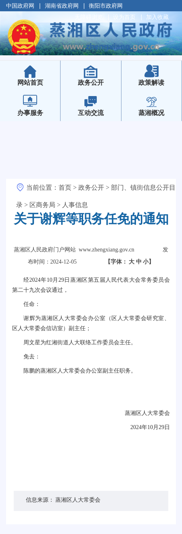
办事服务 (30, 112)
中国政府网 (20, 5)
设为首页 (124, 17)
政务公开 (91, 82)
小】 (148, 262)
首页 (65, 187)
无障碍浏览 (89, 17)
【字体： (130, 262)
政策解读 (151, 82)
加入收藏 (157, 17)
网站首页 (35, 77)
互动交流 (91, 112)
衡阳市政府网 (106, 5)
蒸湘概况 (151, 112)
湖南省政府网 (62, 5)
